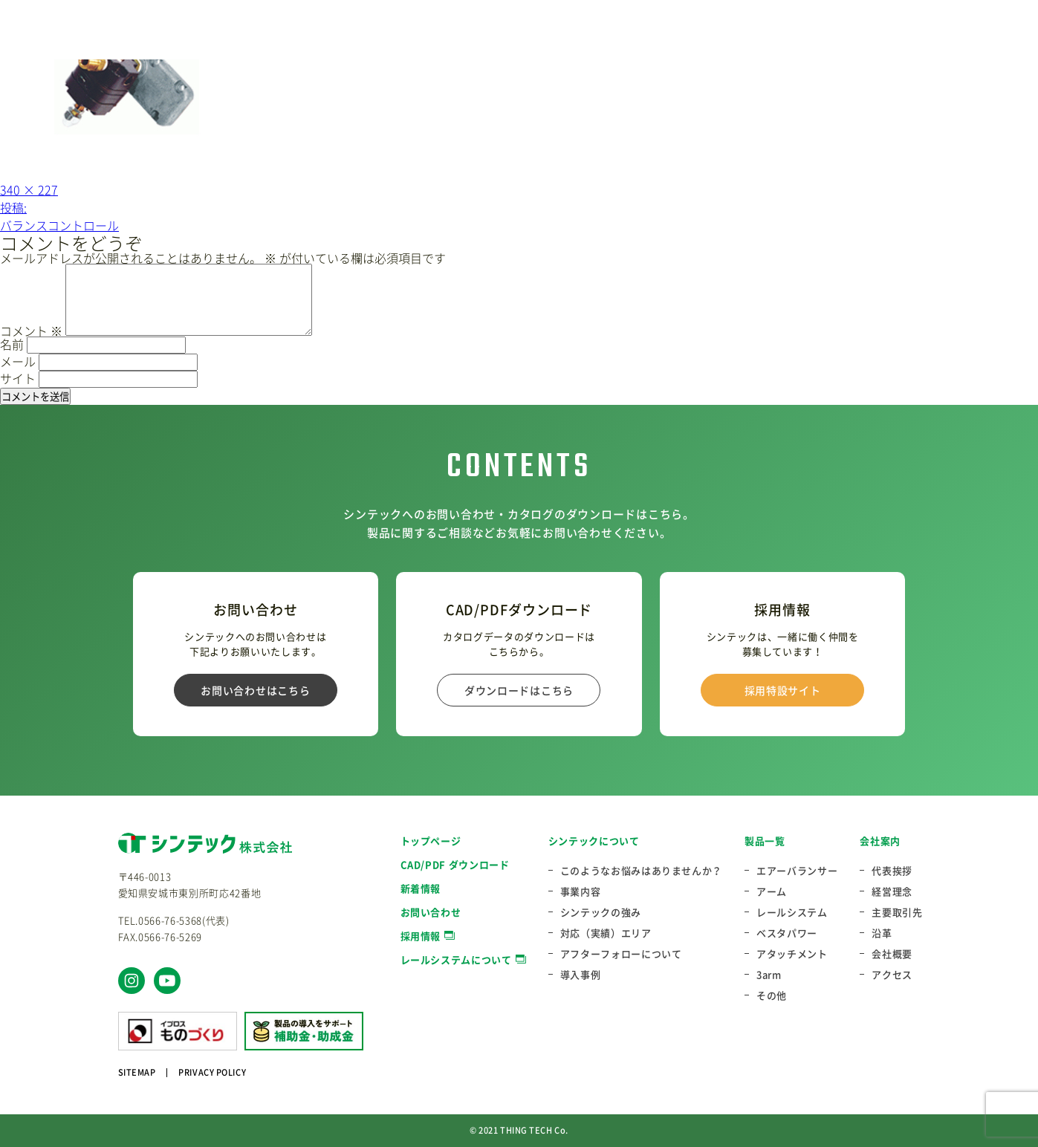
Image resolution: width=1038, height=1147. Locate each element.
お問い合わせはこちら (255, 690)
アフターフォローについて (621, 954)
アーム (771, 891)
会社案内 (880, 841)
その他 (771, 995)
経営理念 (892, 891)
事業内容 (580, 891)
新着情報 (420, 888)
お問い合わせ (430, 912)
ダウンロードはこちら (519, 690)
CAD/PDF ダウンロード (455, 864)
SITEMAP (137, 1072)
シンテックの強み (600, 912)
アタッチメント (792, 954)
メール (18, 361)
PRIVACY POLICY (212, 1072)
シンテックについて (594, 841)
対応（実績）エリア (606, 933)
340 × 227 (29, 189)
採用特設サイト (783, 690)
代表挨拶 (892, 870)
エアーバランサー (796, 870)
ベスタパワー (786, 933)
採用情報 (420, 936)
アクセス (892, 974)
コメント (31, 330)
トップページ (430, 841)
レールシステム (792, 912)
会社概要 (892, 954)
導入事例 (580, 974)
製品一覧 (765, 841)
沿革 (882, 933)
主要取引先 (897, 912)
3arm (769, 974)
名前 (12, 344)
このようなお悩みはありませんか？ (641, 870)
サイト (18, 378)
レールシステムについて (456, 959)
